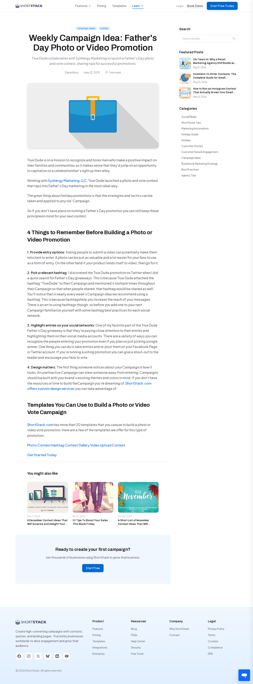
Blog (134, 628)
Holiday (186, 140)
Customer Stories (192, 146)
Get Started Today (42, 455)
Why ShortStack (179, 628)
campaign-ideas (86, 28)
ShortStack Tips (191, 122)
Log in (179, 6)
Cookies (213, 641)
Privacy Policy (216, 628)
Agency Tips (188, 175)
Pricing (101, 6)
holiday (104, 28)
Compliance (215, 647)
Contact (174, 635)
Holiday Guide (189, 134)
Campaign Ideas (191, 157)
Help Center (138, 641)
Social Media (188, 116)
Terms (211, 635)
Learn (138, 6)
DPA (210, 653)
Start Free (93, 568)
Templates (119, 6)
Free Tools (137, 653)
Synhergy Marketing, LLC (67, 180)
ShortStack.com (40, 424)
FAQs (134, 635)
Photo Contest (39, 445)
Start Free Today (222, 6)
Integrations (99, 647)
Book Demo (195, 6)
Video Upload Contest (107, 445)
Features (83, 6)
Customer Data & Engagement (199, 151)
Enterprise (98, 653)
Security (136, 647)
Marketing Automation (195, 128)
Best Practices (190, 169)
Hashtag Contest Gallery (70, 445)
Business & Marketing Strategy (199, 163)
